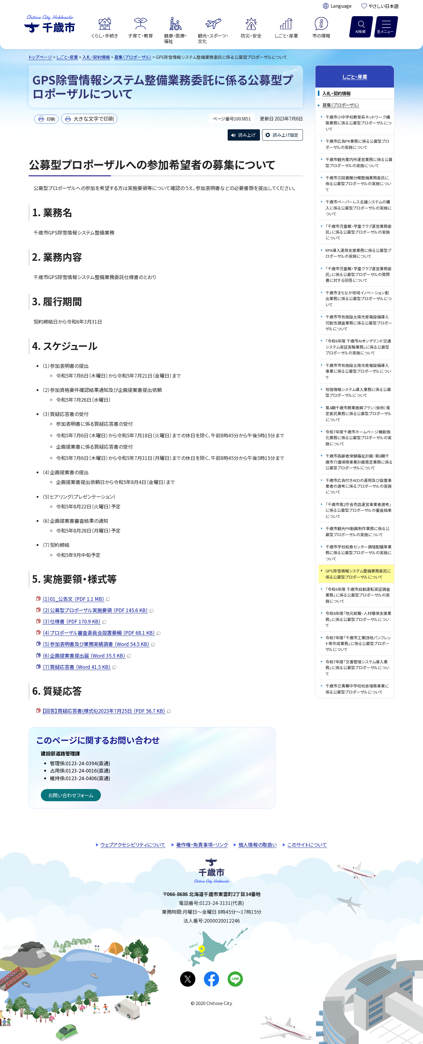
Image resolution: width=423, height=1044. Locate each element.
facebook (211, 979)
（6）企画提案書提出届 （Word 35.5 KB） (86, 655)
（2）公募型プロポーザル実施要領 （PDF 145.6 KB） (97, 610)
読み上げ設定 (285, 135)
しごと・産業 (67, 57)
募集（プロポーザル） (132, 57)
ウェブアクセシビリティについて (133, 844)
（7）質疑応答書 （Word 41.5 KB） (79, 666)
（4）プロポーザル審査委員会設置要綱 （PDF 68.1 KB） (101, 632)
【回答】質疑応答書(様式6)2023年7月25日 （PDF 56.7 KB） (106, 710)
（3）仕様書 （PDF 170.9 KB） (74, 621)
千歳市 (49, 23)
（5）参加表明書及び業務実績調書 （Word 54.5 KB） (98, 644)
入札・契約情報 (96, 57)
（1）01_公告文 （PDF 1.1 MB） (76, 598)
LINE (235, 979)
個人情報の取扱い (257, 844)
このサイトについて (307, 844)
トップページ (40, 57)
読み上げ (246, 135)
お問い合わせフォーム (71, 795)
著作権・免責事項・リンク (202, 844)
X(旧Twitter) (187, 979)
